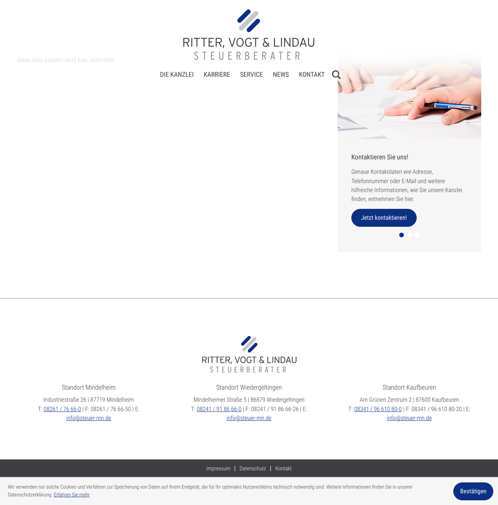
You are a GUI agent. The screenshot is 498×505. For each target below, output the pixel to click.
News (281, 75)
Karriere (216, 75)
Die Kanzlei (176, 75)
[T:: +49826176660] (62, 409)
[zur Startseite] (248, 34)
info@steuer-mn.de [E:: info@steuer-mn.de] (88, 418)
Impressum (218, 469)
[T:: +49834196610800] (378, 409)
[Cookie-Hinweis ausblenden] (473, 491)
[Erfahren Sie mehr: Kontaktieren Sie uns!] (384, 218)
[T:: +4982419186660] (219, 409)
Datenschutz (253, 469)
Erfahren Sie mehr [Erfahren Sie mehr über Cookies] (71, 495)
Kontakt (311, 75)
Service (251, 75)
